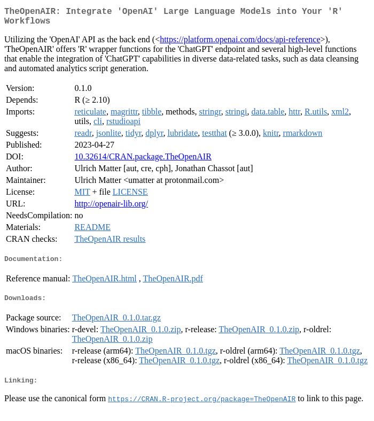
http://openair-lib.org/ (111, 207)
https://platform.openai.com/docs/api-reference (240, 43)
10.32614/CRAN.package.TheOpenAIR (142, 160)
